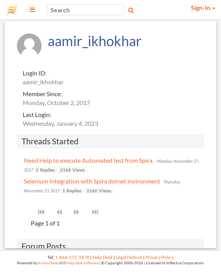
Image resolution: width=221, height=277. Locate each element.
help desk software (83, 263)
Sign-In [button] (203, 7)
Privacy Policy (160, 257)
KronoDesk (48, 263)
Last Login (36, 114)
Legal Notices (129, 257)
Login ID (34, 73)
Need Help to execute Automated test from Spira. (89, 160)
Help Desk (102, 257)
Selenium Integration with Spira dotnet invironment (92, 181)
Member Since (41, 93)
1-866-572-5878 (72, 257)
